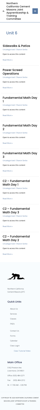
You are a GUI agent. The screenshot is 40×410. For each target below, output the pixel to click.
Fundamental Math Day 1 (20, 99)
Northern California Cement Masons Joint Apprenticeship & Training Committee (18, 11)
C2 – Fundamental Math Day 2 (16, 238)
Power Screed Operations (12, 72)
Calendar (13, 340)
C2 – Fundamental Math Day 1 (16, 183)
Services (13, 314)
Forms (12, 336)
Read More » (8, 59)
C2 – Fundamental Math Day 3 (16, 210)
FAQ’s (12, 323)
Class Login (15, 345)
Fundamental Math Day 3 (20, 155)
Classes (13, 318)
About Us (14, 309)
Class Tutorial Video (22, 351)
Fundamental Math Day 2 (20, 127)
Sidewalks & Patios (16, 46)
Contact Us (14, 331)
